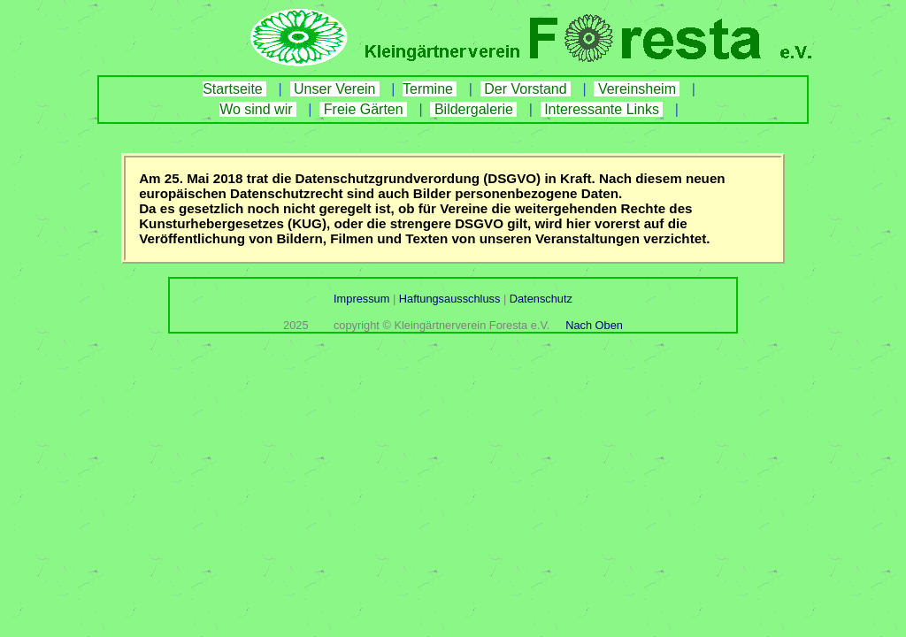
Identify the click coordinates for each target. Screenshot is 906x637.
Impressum (363, 298)
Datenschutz (539, 298)
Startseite (234, 88)
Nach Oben (594, 325)
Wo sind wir (257, 109)
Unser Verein (335, 88)
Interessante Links (602, 109)
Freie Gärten (363, 109)
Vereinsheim (637, 88)
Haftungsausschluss (449, 298)
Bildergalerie (473, 109)
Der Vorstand (525, 88)
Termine (430, 88)
